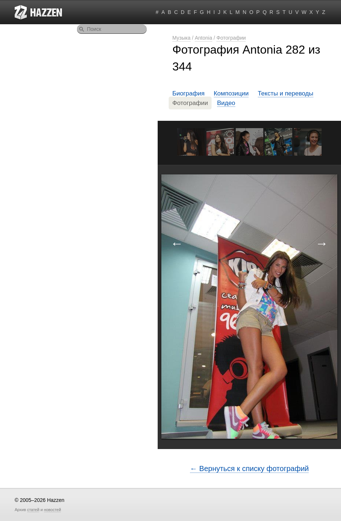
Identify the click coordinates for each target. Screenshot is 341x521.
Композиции (231, 93)
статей (33, 509)
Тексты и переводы (286, 93)
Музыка (181, 38)
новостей (52, 509)
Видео (226, 103)
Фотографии (231, 38)
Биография (188, 93)
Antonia (203, 38)
